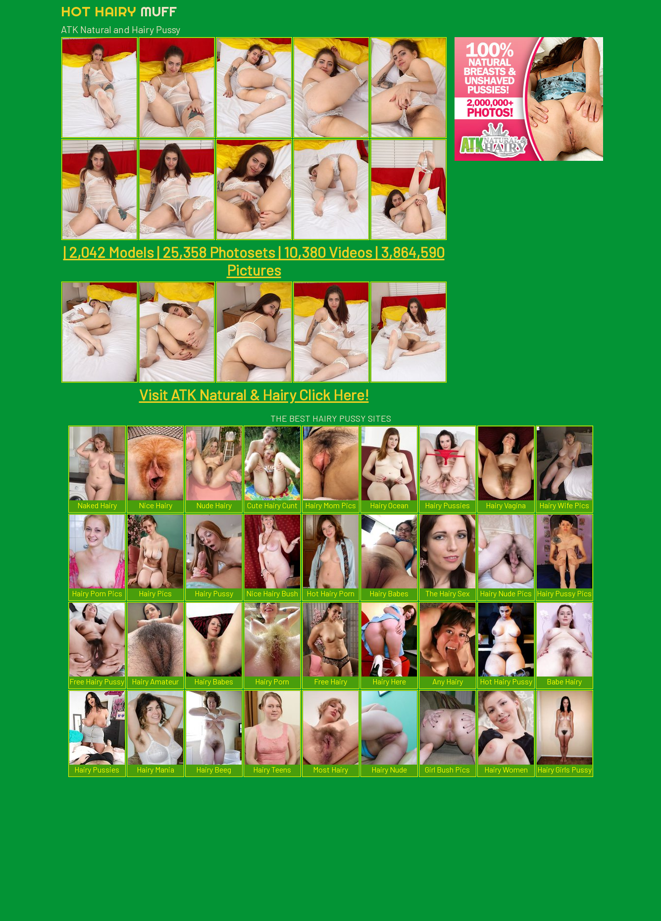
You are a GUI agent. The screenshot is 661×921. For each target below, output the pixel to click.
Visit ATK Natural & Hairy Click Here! (254, 394)
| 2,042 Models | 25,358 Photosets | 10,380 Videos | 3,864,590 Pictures (254, 261)
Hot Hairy (119, 11)
